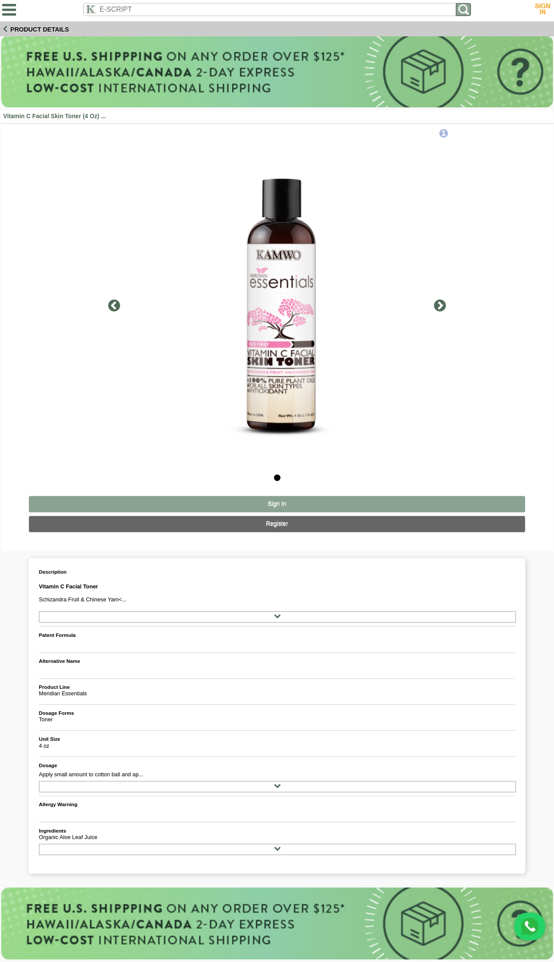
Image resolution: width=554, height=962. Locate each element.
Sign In (277, 503)
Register (277, 523)
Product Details (39, 29)
